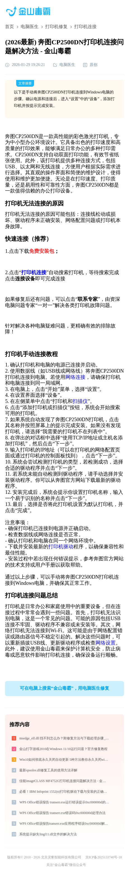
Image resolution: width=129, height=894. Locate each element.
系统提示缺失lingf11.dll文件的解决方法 (48, 834)
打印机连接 (33, 272)
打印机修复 (56, 26)
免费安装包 (41, 251)
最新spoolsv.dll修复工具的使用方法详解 (48, 770)
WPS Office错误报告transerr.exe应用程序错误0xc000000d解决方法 (64, 824)
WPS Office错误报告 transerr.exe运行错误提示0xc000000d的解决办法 (64, 802)
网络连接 (75, 377)
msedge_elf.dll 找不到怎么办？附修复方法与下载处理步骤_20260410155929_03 (64, 738)
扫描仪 (80, 401)
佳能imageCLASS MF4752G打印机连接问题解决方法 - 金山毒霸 (64, 781)
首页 (9, 26)
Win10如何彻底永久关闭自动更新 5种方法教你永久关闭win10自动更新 (64, 760)
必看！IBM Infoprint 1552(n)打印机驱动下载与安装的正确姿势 (64, 792)
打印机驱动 (60, 546)
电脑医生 (30, 26)
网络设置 (105, 643)
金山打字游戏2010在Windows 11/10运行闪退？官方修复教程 (63, 749)
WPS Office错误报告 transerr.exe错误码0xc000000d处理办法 (62, 813)
